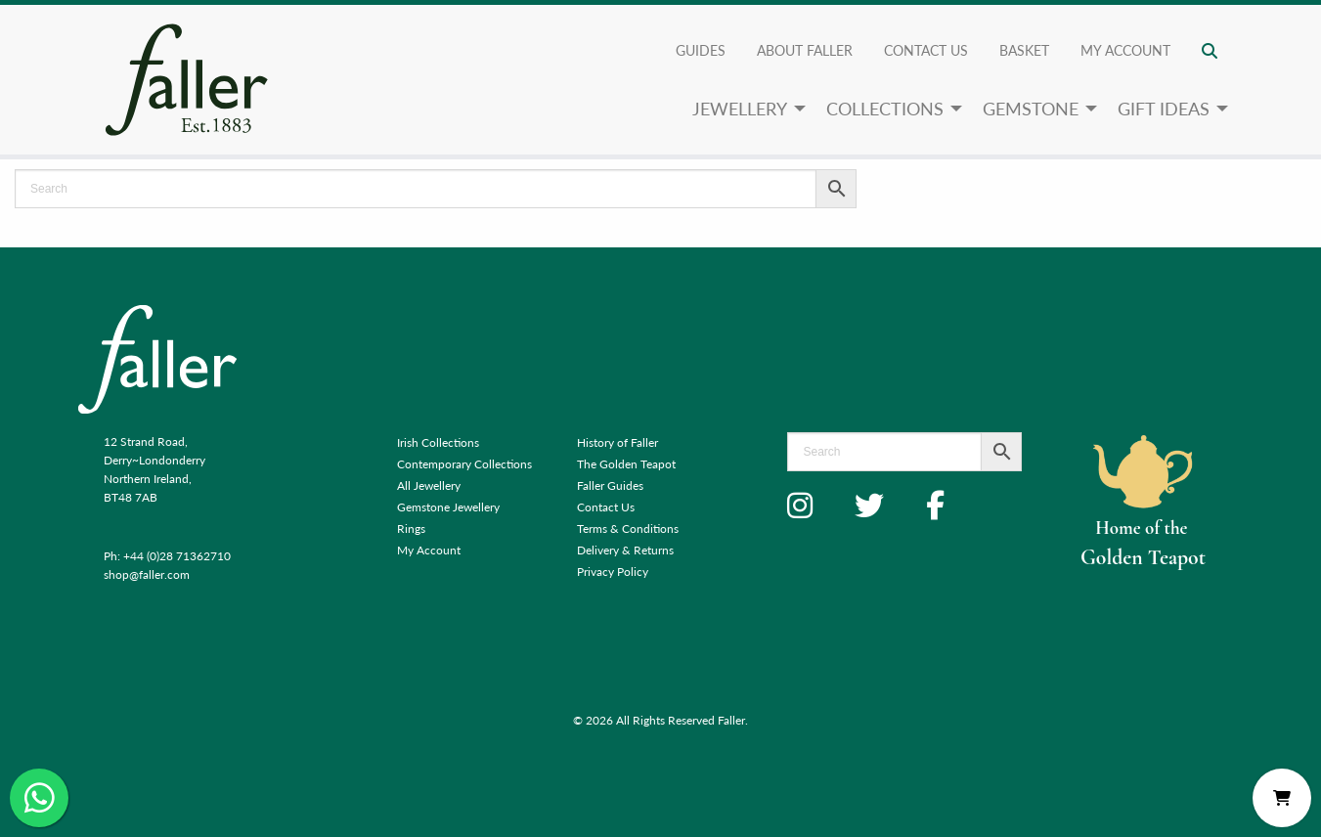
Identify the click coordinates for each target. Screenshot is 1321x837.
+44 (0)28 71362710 (177, 556)
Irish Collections (438, 442)
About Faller (805, 50)
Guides (701, 50)
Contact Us (926, 50)
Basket (1024, 50)
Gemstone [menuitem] (1031, 108)
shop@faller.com (147, 574)
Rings (411, 528)
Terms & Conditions (628, 528)
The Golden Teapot (626, 464)
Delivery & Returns (625, 550)
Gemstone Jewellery (448, 507)
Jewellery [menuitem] (739, 108)
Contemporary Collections (464, 464)
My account (1125, 50)
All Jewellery (429, 485)
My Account (429, 550)
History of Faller (617, 442)
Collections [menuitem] (885, 108)
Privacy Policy (612, 571)
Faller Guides (610, 485)
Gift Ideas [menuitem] (1164, 108)
